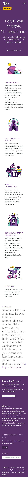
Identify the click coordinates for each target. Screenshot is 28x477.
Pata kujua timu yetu (14, 365)
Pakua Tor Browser (14, 50)
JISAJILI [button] (5, 447)
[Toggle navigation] (24, 3)
